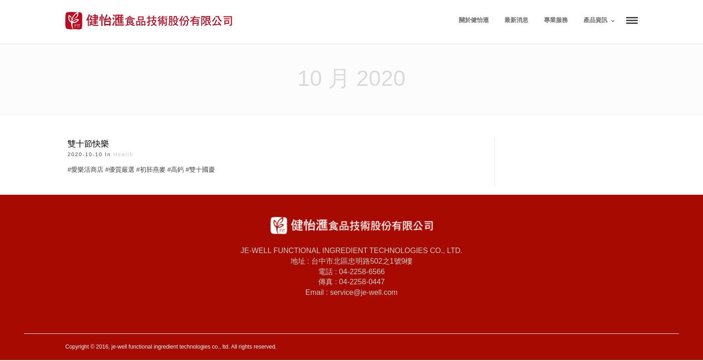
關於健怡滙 (474, 20)
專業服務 (556, 20)
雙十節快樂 (88, 143)
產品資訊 (595, 20)
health (124, 154)
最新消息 (516, 20)
